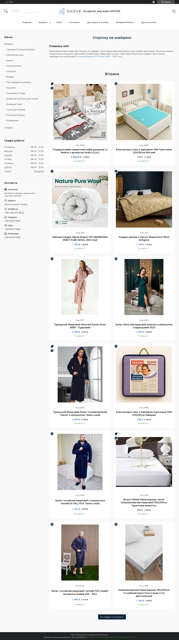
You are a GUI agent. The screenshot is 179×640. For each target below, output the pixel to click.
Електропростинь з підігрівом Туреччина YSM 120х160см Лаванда (144, 413)
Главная (26, 22)
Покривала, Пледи (15, 93)
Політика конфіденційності (123, 637)
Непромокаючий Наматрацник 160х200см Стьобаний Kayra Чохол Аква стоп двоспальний (144, 593)
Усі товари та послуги (110, 617)
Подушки (11, 71)
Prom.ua (104, 635)
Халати (9, 60)
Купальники (12, 120)
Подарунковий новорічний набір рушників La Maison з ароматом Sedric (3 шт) (80, 151)
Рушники (11, 88)
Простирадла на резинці (18, 82)
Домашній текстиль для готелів (22, 98)
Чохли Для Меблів (15, 109)
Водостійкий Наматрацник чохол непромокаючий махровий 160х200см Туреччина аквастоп (144, 502)
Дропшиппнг (149, 22)
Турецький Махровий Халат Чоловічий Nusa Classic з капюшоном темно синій (80, 413)
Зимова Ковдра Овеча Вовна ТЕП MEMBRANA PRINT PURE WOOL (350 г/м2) (80, 239)
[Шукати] (6, 11)
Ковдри (10, 77)
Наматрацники (13, 66)
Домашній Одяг (14, 104)
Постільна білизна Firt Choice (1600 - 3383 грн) (98, 56)
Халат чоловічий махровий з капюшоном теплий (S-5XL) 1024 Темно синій (80, 502)
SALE (59, 22)
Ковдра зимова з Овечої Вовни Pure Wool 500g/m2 (144, 239)
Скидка (8, 127)
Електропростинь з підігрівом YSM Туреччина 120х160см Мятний (144, 151)
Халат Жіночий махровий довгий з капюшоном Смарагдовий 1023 (144, 326)
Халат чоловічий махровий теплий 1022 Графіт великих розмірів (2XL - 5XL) (80, 592)
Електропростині (14, 55)
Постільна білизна (15, 115)
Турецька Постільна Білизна (20, 49)
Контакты (74, 22)
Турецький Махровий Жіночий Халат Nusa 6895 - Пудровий (80, 326)
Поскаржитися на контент (98, 637)
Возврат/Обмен (125, 22)
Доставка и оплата (98, 22)
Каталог (43, 22)
